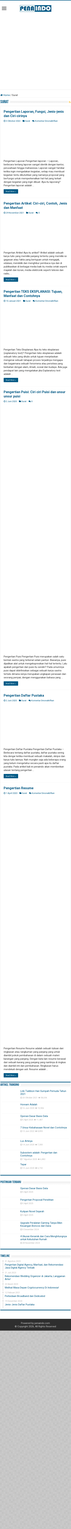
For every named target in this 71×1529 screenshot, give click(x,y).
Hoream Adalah (28, 1311)
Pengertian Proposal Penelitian (37, 1406)
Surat (27, 121)
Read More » (11, 191)
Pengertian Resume (18, 995)
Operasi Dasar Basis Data (34, 1322)
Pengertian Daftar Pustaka (24, 695)
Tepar (23, 1370)
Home (5, 95)
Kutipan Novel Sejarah (32, 1417)
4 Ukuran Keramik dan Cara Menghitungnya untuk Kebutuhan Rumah (43, 1444)
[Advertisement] (35, 50)
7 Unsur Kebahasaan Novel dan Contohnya (43, 1333)
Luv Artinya (26, 1347)
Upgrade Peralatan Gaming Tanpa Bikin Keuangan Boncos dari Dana (41, 1431)
